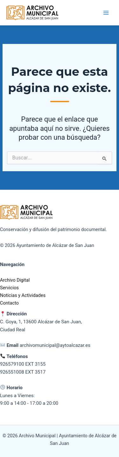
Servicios (9, 288)
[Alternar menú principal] (106, 12)
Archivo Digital (15, 280)
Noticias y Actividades (22, 295)
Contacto (9, 303)
